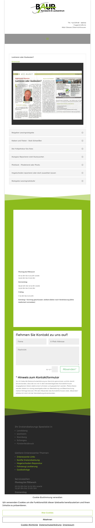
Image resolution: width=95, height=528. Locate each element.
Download (16, 62)
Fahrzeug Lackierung (27, 466)
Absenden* (69, 369)
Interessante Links (26, 457)
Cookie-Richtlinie (29, 525)
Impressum (68, 525)
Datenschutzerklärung (50, 525)
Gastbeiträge (23, 470)
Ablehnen (47, 519)
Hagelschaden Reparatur (29, 463)
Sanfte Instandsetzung (28, 460)
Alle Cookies (47, 513)
